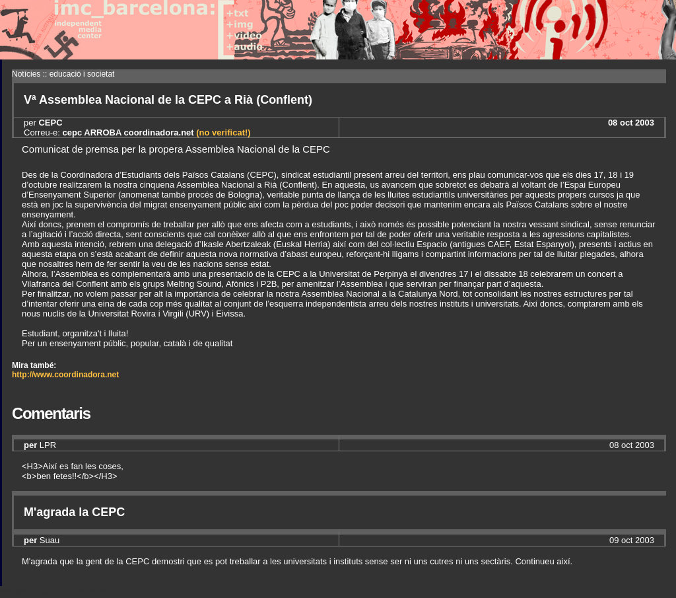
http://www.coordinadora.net (65, 374)
